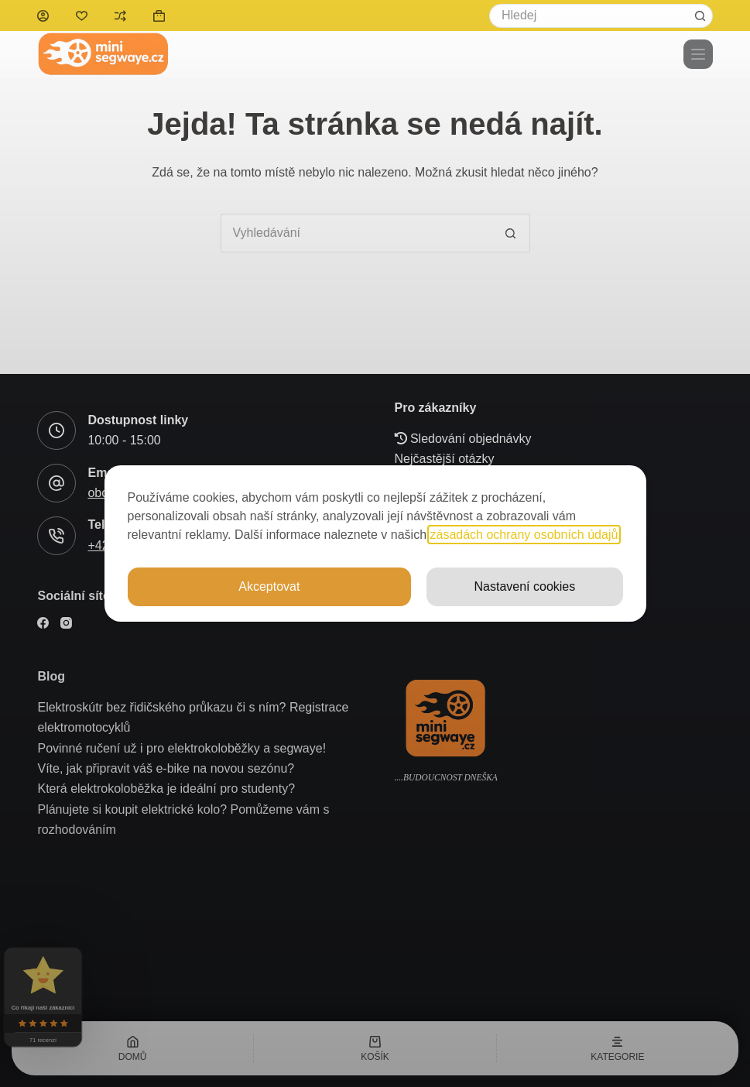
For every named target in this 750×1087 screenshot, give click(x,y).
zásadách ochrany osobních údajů (524, 534)
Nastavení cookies (525, 586)
